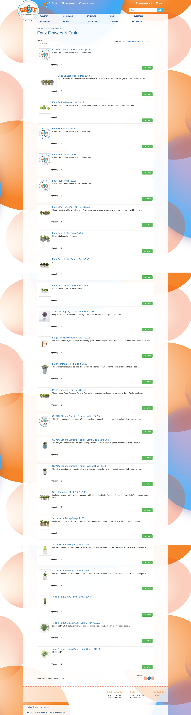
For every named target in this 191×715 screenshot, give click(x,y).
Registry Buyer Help (114, 695)
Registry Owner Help (114, 697)
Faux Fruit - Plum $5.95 (64, 181)
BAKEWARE (92, 16)
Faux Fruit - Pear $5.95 (64, 154)
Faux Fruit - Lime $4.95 (64, 128)
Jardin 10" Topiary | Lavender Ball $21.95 (73, 311)
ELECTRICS (139, 16)
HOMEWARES (93, 21)
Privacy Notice (135, 697)
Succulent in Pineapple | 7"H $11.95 (70, 544)
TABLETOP (44, 16)
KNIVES (66, 21)
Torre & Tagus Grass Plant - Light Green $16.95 (76, 649)
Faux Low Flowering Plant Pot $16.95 (71, 207)
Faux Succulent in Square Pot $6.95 (70, 285)
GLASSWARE (45, 21)
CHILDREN (115, 21)
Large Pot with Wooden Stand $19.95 (71, 337)
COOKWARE (68, 16)
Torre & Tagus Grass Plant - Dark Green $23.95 (76, 623)
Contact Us (157, 695)
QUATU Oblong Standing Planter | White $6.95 (76, 416)
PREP (113, 16)
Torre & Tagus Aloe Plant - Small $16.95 (72, 597)
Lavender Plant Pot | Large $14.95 (69, 364)
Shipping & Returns (137, 695)
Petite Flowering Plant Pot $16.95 (69, 390)
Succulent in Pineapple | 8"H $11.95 (70, 570)
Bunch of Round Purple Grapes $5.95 (71, 49)
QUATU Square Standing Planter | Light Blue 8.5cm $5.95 (81, 440)
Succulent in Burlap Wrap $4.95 (68, 518)
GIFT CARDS (137, 21)
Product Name (135, 42)
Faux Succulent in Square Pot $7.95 (70, 259)
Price (148, 42)
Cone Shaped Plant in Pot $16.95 (75, 76)
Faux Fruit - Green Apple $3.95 (68, 102)
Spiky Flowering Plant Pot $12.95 (69, 492)
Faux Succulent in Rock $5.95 (67, 233)
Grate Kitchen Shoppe (47, 707)
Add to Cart (147, 68)
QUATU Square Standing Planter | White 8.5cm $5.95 (79, 466)
